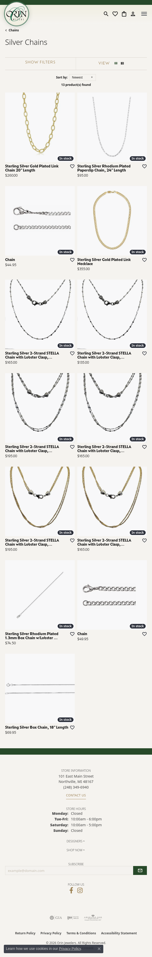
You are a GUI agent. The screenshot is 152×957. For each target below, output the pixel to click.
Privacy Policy (51, 933)
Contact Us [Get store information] (76, 795)
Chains (14, 30)
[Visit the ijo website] (73, 918)
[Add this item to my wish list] (71, 166)
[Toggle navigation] (144, 14)
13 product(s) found (76, 85)
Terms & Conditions (81, 933)
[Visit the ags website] (93, 918)
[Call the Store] (75, 787)
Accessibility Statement (119, 933)
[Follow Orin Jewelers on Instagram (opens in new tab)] (80, 890)
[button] (106, 14)
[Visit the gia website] (56, 918)
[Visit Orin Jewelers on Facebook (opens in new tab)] (71, 890)
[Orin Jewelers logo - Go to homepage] (16, 13)
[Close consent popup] (99, 948)
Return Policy (25, 933)
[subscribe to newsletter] (140, 870)
